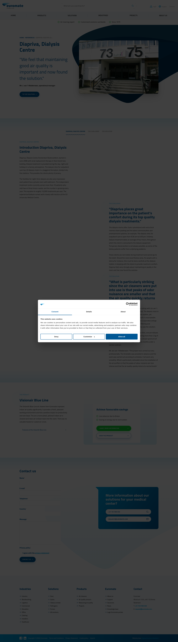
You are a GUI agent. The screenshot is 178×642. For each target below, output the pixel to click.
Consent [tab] (55, 312)
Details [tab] (89, 312)
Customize (89, 337)
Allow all (121, 337)
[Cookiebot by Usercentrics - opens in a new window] (128, 304)
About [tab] (123, 312)
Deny (56, 337)
